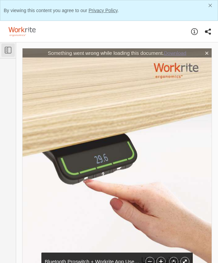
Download (175, 53)
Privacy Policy (102, 10)
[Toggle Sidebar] (8, 50)
